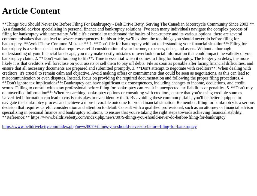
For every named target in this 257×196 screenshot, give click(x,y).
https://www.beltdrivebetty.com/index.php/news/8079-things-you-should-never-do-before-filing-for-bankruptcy (99, 126)
